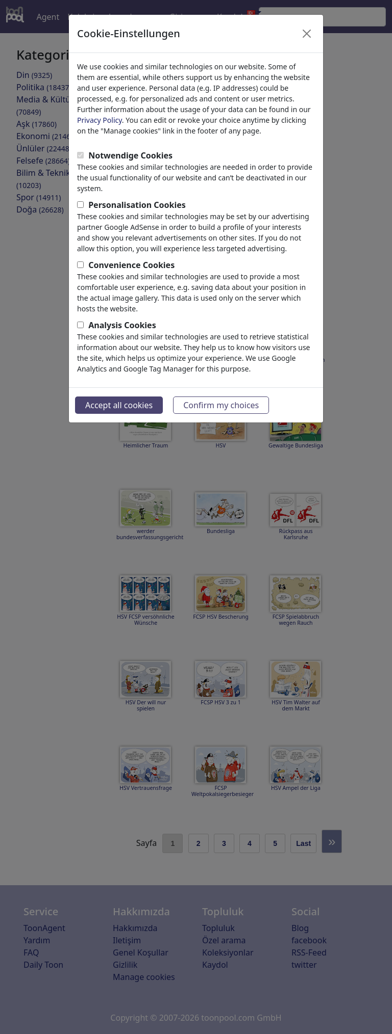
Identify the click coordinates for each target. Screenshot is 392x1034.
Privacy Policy (99, 120)
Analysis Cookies (122, 325)
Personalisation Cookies (137, 204)
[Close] (307, 33)
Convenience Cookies (131, 265)
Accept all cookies (119, 405)
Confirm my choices (221, 405)
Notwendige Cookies (130, 155)
